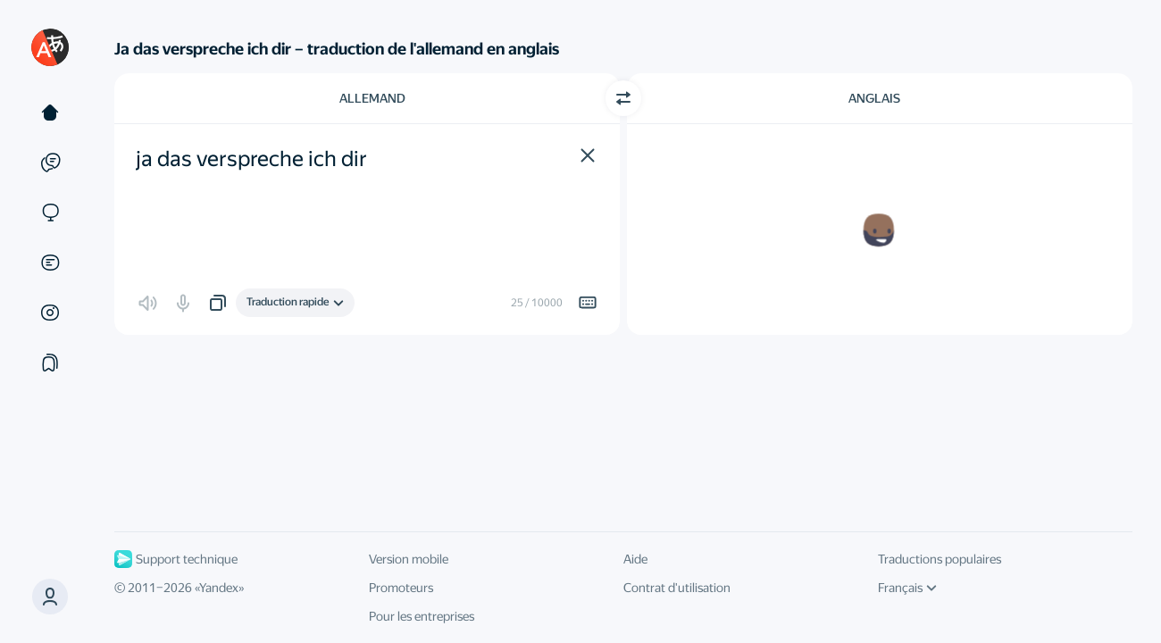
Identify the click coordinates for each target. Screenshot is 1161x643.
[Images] (50, 312)
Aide (635, 559)
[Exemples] (50, 162)
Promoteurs (401, 587)
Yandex (218, 587)
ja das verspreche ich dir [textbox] (251, 158)
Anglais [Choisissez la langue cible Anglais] (874, 98)
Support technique (176, 559)
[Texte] (50, 112)
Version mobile (408, 559)
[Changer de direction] (623, 98)
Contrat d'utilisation (677, 587)
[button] (588, 155)
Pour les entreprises (421, 616)
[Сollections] (50, 362)
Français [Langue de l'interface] (907, 587)
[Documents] (50, 262)
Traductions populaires (939, 559)
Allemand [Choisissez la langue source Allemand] (372, 98)
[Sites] (50, 212)
